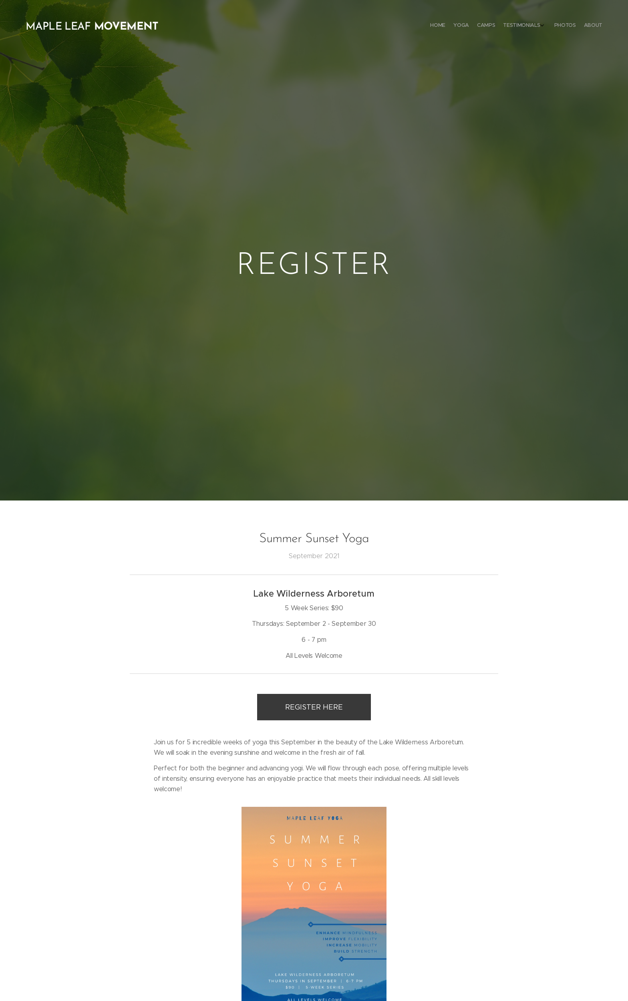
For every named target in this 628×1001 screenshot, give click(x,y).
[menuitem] (557, 26)
